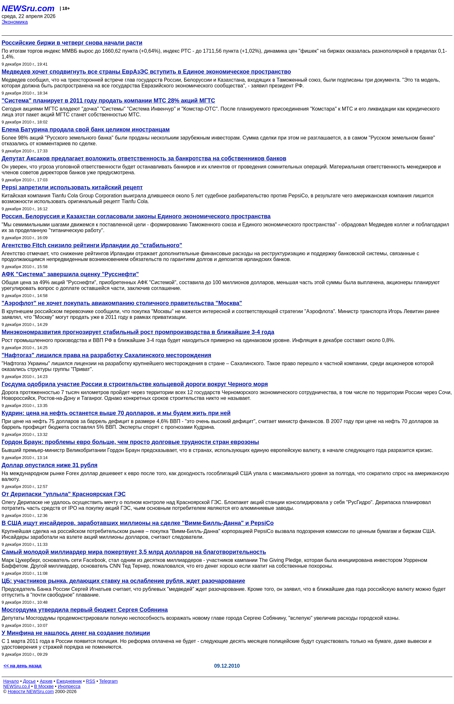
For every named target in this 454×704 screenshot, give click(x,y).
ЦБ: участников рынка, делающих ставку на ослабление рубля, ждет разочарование (123, 581)
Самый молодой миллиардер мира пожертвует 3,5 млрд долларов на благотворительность (134, 552)
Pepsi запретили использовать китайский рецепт (72, 187)
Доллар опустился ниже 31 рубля (49, 465)
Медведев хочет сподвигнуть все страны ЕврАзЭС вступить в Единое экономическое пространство (146, 71)
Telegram (108, 681)
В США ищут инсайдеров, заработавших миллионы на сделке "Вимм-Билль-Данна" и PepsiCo (138, 523)
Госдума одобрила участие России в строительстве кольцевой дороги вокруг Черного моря (135, 384)
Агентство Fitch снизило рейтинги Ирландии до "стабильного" (92, 245)
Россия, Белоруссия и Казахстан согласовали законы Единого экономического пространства (136, 216)
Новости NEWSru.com (31, 691)
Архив (46, 681)
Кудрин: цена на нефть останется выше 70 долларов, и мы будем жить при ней (116, 413)
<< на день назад (22, 665)
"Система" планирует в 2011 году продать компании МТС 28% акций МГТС (108, 100)
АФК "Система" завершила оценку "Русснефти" (70, 274)
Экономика (15, 22)
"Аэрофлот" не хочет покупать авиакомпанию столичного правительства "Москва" (122, 303)
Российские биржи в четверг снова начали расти (72, 43)
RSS (90, 681)
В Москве (44, 686)
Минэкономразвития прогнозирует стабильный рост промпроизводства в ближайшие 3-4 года (138, 332)
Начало (11, 681)
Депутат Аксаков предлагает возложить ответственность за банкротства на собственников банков (144, 158)
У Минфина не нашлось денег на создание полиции (76, 633)
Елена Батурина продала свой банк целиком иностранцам (86, 129)
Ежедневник (69, 681)
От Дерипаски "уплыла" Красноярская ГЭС (64, 494)
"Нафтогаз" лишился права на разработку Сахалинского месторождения (106, 355)
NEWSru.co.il (16, 686)
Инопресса (69, 686)
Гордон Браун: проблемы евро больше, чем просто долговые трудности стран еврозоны (130, 442)
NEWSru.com (28, 8)
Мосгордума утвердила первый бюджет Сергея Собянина (85, 610)
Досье (29, 681)
